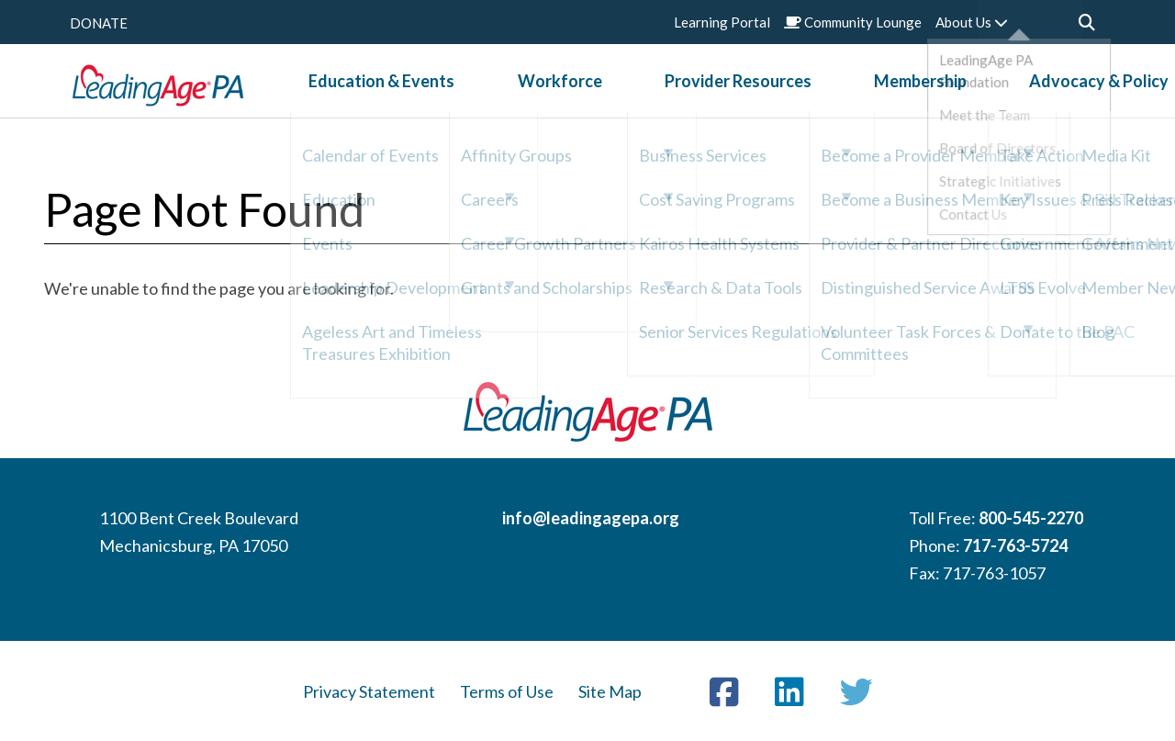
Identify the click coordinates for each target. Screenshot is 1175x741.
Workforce (542, 91)
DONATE (99, 23)
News (1083, 91)
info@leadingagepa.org (590, 518)
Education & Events (403, 91)
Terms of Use (507, 691)
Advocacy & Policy (967, 91)
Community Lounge (853, 22)
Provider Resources (683, 91)
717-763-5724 (1015, 545)
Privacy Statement (369, 691)
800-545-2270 (1031, 518)
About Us (971, 22)
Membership (826, 91)
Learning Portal (722, 22)
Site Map (610, 691)
